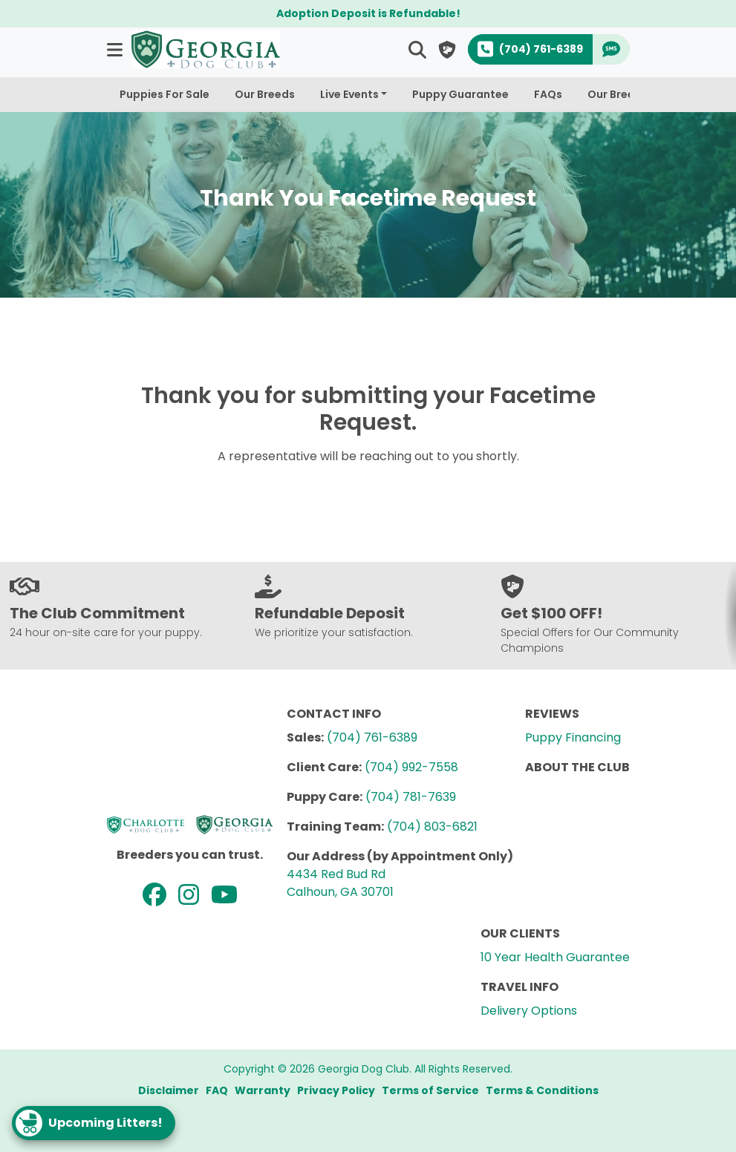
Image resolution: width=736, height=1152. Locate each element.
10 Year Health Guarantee (555, 957)
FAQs (548, 94)
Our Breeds (265, 94)
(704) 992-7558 (411, 767)
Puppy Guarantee (460, 94)
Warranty (262, 1090)
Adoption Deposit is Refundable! (368, 13)
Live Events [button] (349, 94)
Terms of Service (430, 1090)
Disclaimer (168, 1090)
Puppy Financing (573, 737)
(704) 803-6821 (432, 826)
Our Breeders (623, 94)
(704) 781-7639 (410, 796)
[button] (116, 49)
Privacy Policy (336, 1090)
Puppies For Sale (164, 94)
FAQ (217, 1090)
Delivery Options (529, 1010)
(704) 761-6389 (372, 737)
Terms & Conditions (542, 1090)
